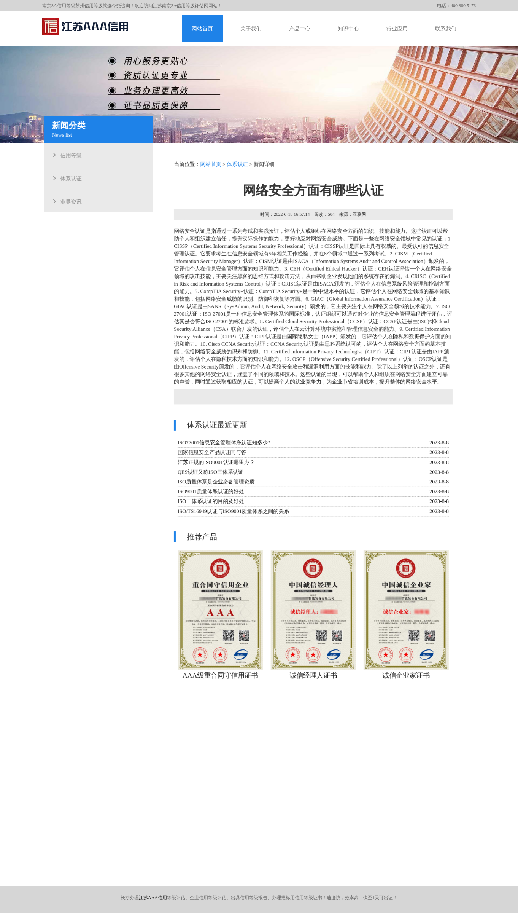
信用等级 (69, 155)
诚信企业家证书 (407, 678)
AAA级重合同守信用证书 (219, 678)
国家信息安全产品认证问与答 (210, 453)
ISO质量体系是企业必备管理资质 (215, 482)
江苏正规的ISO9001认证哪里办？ (215, 463)
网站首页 (202, 29)
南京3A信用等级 (58, 5)
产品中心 (299, 29)
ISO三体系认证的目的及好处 (209, 502)
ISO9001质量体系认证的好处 (209, 492)
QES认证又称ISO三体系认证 (209, 472)
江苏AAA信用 (153, 897)
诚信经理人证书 (313, 678)
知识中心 (348, 29)
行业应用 (397, 29)
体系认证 (69, 178)
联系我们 (445, 29)
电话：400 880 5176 (456, 5)
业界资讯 (69, 201)
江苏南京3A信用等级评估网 (181, 5)
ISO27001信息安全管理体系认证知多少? (222, 443)
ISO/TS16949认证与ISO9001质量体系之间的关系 (232, 512)
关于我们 (251, 29)
